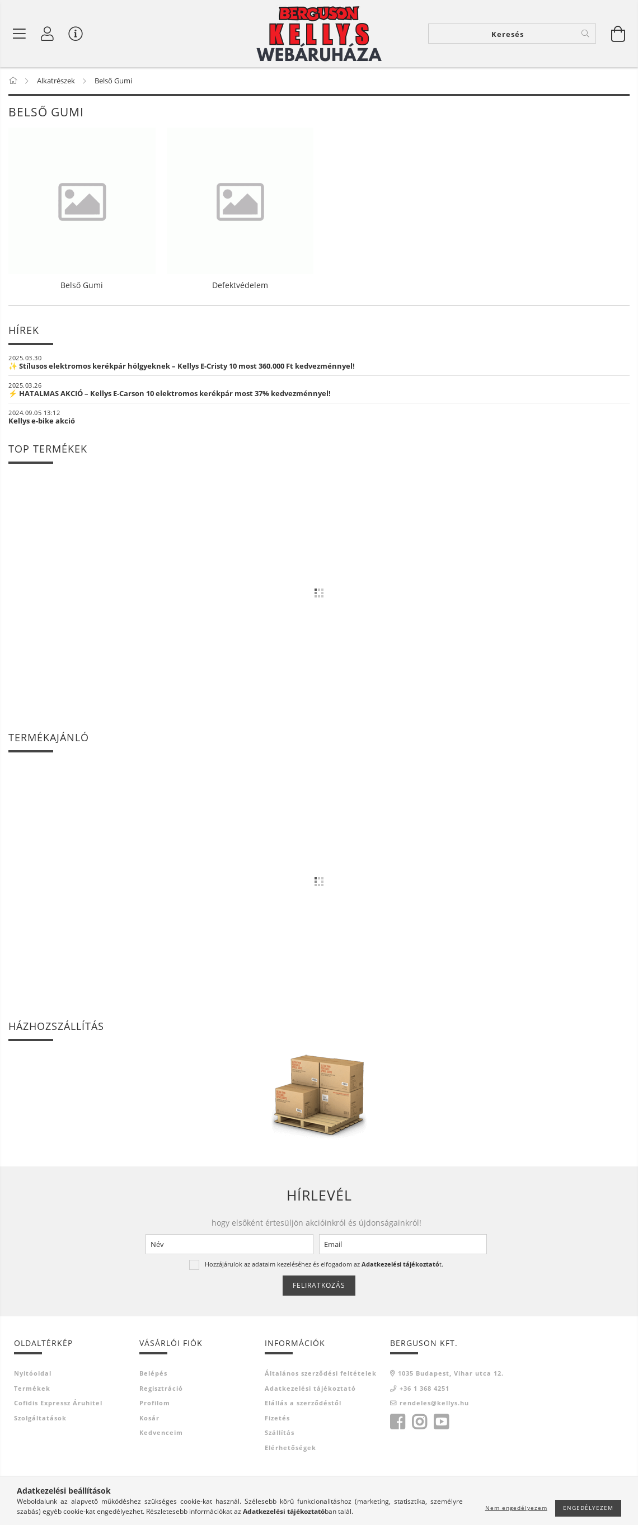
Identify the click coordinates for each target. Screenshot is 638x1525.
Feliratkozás (319, 1285)
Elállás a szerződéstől (303, 1403)
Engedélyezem (588, 1508)
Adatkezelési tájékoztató (310, 1388)
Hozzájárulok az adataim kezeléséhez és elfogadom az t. (324, 1264)
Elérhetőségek (290, 1447)
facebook (397, 1422)
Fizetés (277, 1418)
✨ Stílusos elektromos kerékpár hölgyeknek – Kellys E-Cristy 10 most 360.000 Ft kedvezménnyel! (181, 366)
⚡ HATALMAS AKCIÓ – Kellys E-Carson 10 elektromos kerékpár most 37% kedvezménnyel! (169, 393)
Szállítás (279, 1432)
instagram (419, 1422)
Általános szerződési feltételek (321, 1373)
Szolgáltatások (40, 1418)
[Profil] (47, 34)
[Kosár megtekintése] (618, 34)
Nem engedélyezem (516, 1508)
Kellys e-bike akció (41, 421)
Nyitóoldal (32, 1373)
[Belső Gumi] (19, 34)
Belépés (153, 1373)
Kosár (149, 1418)
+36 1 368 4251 (424, 1388)
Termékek (32, 1388)
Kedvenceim (161, 1432)
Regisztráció (161, 1388)
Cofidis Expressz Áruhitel (58, 1403)
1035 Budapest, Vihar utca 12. (451, 1373)
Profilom (154, 1403)
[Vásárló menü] (75, 34)
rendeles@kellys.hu (434, 1403)
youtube (441, 1422)
